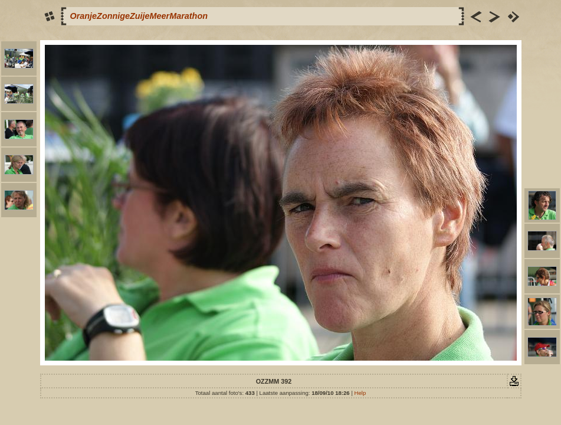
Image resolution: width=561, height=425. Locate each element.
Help (360, 393)
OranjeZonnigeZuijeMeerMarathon (139, 16)
